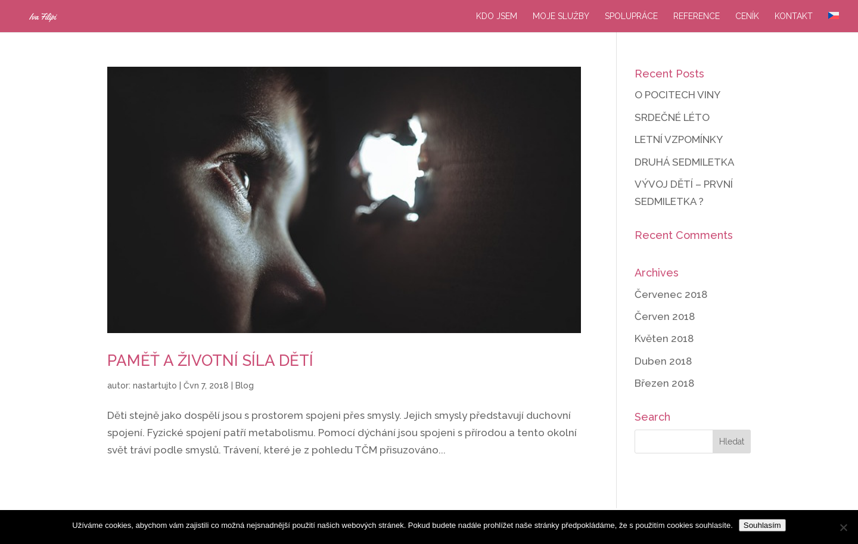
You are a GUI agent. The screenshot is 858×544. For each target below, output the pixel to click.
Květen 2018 (664, 338)
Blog (244, 385)
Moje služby (561, 16)
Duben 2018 (663, 361)
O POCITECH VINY (677, 95)
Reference (696, 16)
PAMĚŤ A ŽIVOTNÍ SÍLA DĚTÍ (210, 360)
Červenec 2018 (671, 294)
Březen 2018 (664, 383)
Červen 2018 (665, 316)
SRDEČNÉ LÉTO (672, 117)
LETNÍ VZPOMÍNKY (679, 139)
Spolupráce (631, 16)
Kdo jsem (496, 16)
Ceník (747, 16)
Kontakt (794, 16)
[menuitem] (833, 22)
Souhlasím (762, 525)
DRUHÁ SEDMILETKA (685, 162)
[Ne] (843, 527)
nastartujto (155, 385)
